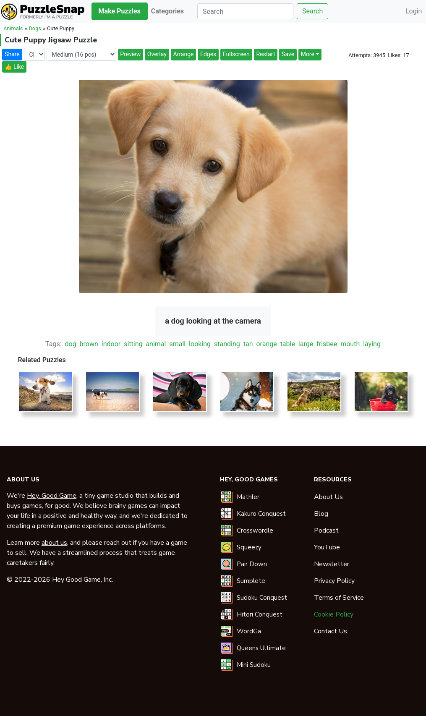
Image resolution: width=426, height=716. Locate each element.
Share (12, 54)
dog (70, 344)
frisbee (326, 344)
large (305, 344)
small (177, 344)
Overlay (157, 54)
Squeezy (249, 547)
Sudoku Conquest (262, 597)
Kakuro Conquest (261, 514)
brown (89, 344)
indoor (111, 344)
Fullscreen (236, 54)
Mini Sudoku (254, 665)
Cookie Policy (333, 614)
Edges (208, 54)
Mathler (248, 497)
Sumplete (251, 581)
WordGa (249, 631)
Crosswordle (255, 530)
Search (312, 11)
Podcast (326, 530)
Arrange (183, 54)
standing (227, 344)
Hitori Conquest (259, 614)
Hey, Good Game (51, 495)
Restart (265, 54)
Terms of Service (339, 597)
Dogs (35, 28)
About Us (328, 497)
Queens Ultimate (261, 648)
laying (372, 344)
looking (200, 344)
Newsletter (331, 564)
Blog (321, 513)
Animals (13, 28)
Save (288, 54)
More (307, 54)
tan (248, 344)
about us (54, 542)
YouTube (327, 547)
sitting (133, 344)
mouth (350, 344)
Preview (130, 54)
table (287, 344)
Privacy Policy (334, 580)
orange (266, 344)
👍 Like (14, 66)
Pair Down (252, 564)
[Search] (245, 11)
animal (156, 344)
